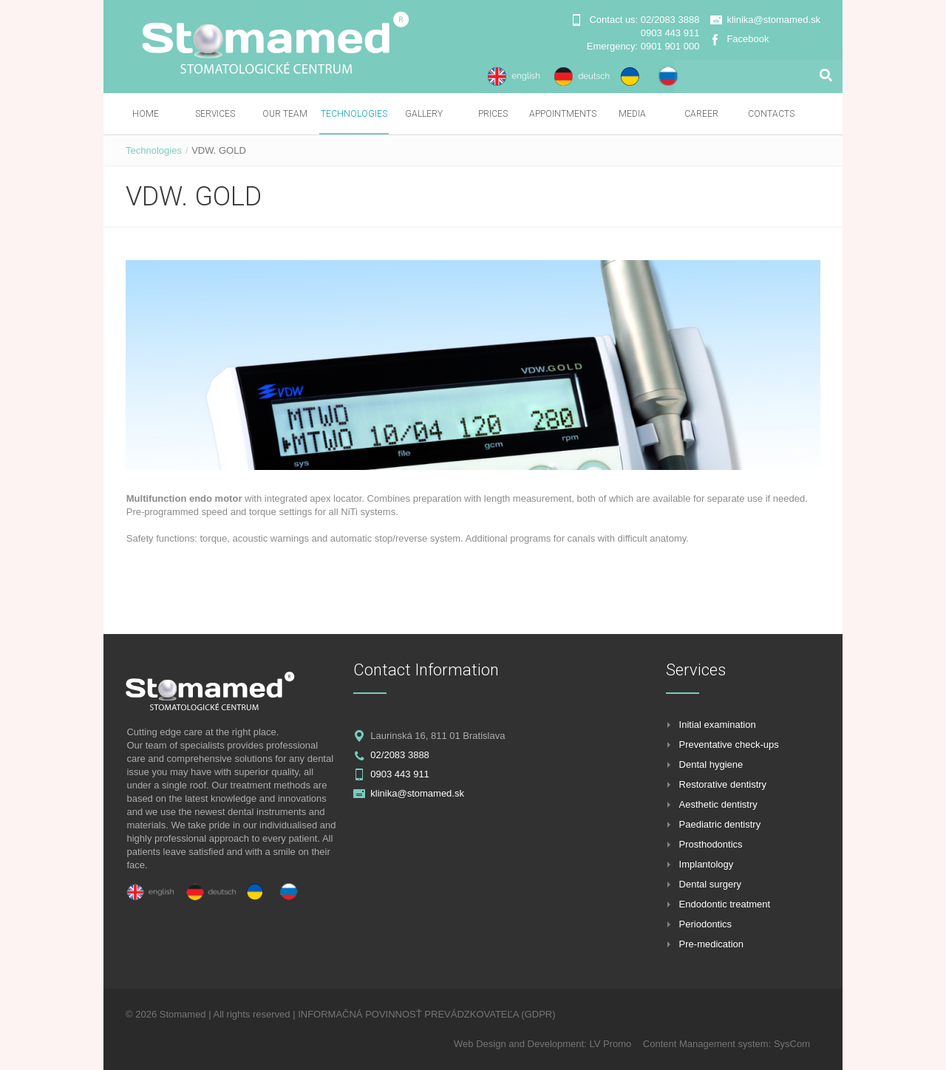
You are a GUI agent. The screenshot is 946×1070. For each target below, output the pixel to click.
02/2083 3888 (670, 19)
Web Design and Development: (521, 1043)
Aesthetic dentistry (718, 804)
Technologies (154, 150)
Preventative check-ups (729, 744)
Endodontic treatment (725, 904)
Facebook (747, 38)
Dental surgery (710, 884)
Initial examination (717, 724)
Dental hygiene (711, 764)
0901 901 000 (670, 46)
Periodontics (705, 924)
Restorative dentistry (723, 784)
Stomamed (183, 1014)
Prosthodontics (711, 844)
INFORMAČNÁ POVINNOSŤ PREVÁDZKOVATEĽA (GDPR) (426, 1014)
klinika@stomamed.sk (773, 19)
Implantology (706, 864)
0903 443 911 (670, 32)
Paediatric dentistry (720, 824)
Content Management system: (708, 1043)
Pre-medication (711, 944)
